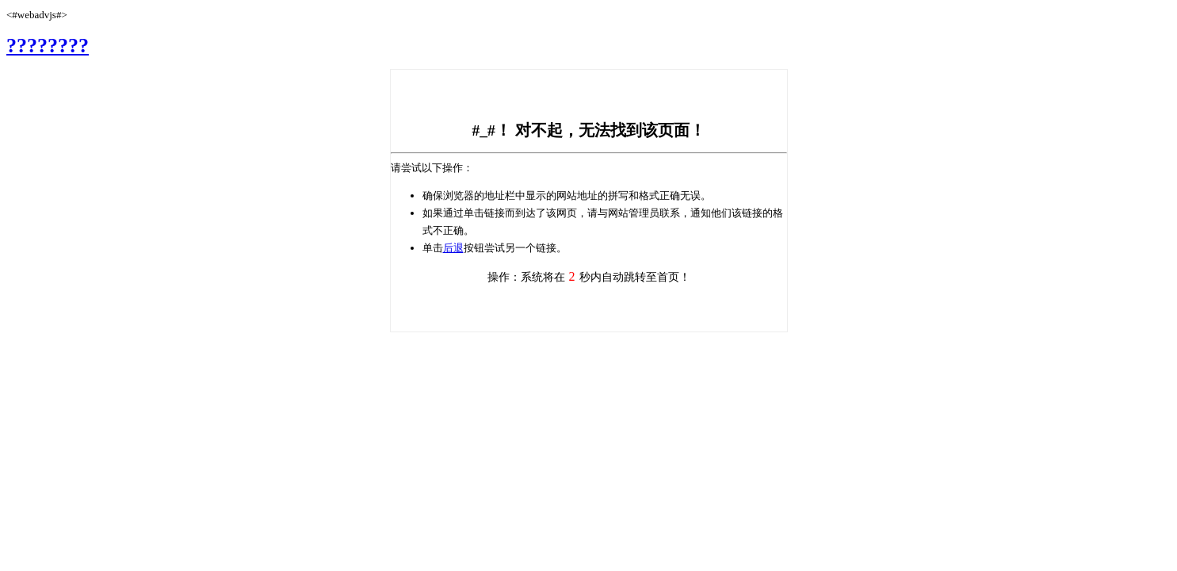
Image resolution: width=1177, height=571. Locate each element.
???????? (47, 45)
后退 (453, 248)
